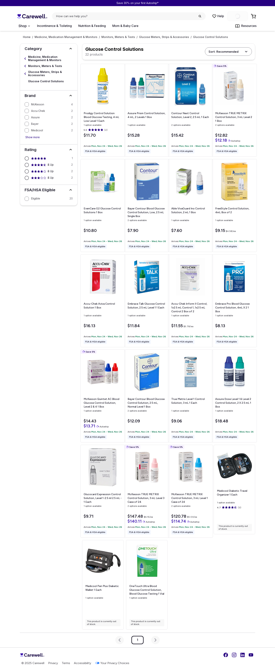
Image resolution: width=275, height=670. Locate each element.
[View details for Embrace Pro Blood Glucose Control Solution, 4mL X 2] (234, 300)
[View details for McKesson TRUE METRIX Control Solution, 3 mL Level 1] (190, 491)
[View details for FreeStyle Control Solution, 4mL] (234, 205)
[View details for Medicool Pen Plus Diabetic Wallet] (102, 584)
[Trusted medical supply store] (32, 16)
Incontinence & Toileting (54, 26)
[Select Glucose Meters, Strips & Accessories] (49, 73)
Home (27, 37)
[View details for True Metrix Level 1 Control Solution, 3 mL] (190, 396)
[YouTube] (251, 655)
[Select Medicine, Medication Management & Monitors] (49, 58)
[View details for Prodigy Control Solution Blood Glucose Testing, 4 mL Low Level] (103, 110)
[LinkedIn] (242, 655)
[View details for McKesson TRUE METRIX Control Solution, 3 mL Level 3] (147, 491)
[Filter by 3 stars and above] (49, 178)
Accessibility (82, 663)
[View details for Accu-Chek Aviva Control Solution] (103, 300)
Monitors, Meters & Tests (118, 37)
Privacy (53, 663)
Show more (32, 137)
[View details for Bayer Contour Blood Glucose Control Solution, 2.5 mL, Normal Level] (147, 396)
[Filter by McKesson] (49, 104)
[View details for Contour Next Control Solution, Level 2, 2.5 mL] (190, 110)
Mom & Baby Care (125, 26)
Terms (66, 663)
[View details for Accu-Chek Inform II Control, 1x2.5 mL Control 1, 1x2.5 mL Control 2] (190, 300)
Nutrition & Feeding (92, 26)
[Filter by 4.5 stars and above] (49, 165)
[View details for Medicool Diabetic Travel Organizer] (234, 489)
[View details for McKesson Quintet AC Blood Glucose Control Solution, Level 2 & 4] (103, 396)
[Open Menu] (24, 26)
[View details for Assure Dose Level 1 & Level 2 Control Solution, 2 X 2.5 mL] (234, 396)
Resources (245, 26)
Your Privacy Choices (112, 663)
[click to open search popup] (129, 16)
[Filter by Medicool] (49, 130)
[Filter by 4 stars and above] (49, 171)
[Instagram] (234, 655)
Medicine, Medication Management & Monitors (66, 37)
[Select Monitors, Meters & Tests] (49, 66)
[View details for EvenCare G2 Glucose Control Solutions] (103, 205)
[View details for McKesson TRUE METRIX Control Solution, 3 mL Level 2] (234, 110)
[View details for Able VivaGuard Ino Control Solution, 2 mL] (190, 205)
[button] (48, 49)
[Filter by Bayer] (49, 124)
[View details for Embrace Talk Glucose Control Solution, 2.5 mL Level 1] (147, 300)
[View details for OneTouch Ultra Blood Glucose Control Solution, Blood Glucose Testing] (146, 585)
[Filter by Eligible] (49, 199)
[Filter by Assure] (49, 117)
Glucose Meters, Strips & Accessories (164, 37)
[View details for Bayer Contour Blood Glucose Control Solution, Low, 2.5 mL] (147, 205)
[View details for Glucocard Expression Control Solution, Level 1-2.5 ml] (103, 491)
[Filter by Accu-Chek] (49, 111)
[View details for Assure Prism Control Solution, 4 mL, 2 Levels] (147, 110)
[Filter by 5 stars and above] (49, 158)
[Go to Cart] (254, 16)
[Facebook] (226, 655)
